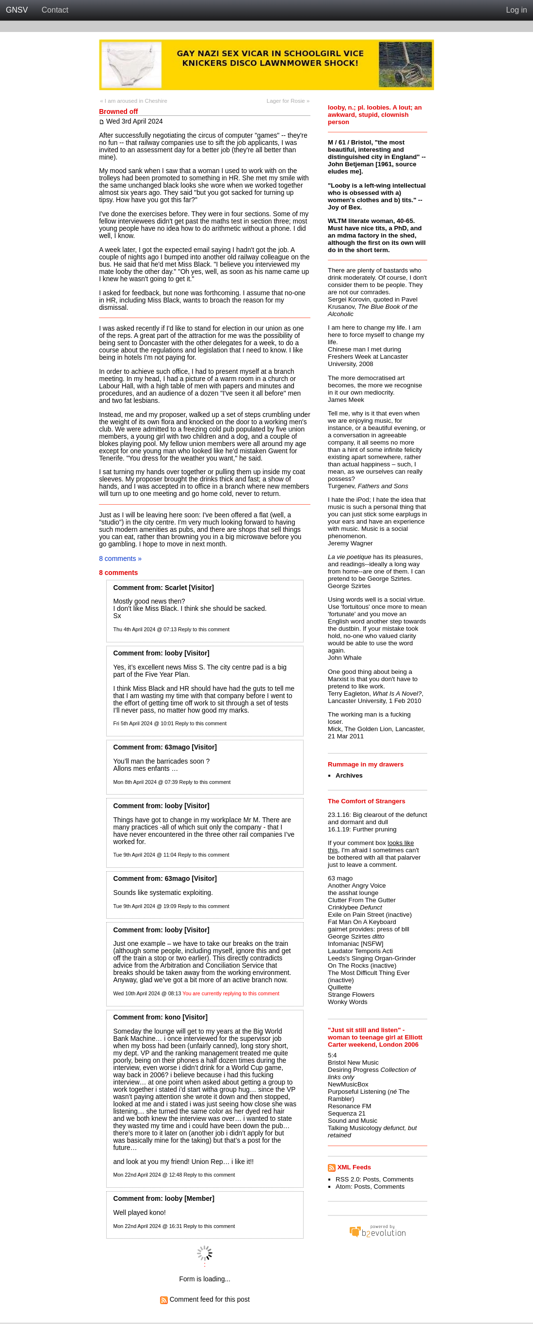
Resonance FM (349, 1106)
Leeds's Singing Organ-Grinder (372, 958)
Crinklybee (343, 907)
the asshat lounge (353, 892)
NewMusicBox (348, 1084)
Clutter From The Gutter (362, 900)
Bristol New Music (353, 1062)
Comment (128, 587)
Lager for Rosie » (288, 101)
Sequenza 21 (347, 1113)
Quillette (339, 987)
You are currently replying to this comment (230, 993)
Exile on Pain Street (356, 914)
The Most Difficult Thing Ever (369, 972)
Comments (398, 1179)
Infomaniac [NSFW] (355, 943)
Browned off (118, 111)
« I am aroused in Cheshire (133, 101)
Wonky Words (348, 1001)
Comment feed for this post (205, 1299)
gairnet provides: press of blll (368, 929)
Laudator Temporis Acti (360, 951)
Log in (516, 10)
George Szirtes (349, 936)
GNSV (17, 10)
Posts (371, 1179)
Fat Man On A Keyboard (362, 921)
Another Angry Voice (357, 885)
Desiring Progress (353, 1069)
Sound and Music (352, 1120)
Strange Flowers (351, 994)
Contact (55, 10)
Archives (349, 775)
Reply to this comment (203, 629)
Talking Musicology (355, 1128)
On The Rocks (348, 965)
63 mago (340, 878)
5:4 (332, 1055)
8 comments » (120, 558)
